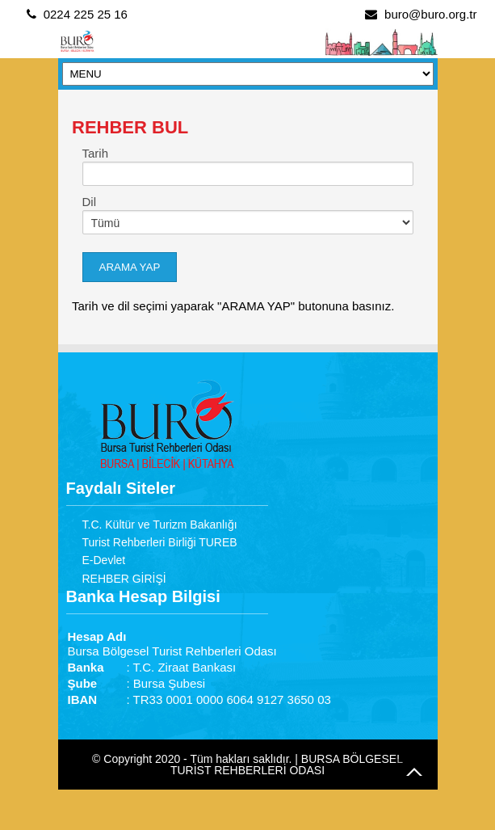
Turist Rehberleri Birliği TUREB (159, 542)
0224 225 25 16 (86, 14)
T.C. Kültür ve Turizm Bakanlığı (159, 524)
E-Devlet (104, 560)
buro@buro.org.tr (430, 14)
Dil (89, 202)
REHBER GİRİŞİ (124, 578)
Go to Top (414, 772)
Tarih (95, 153)
